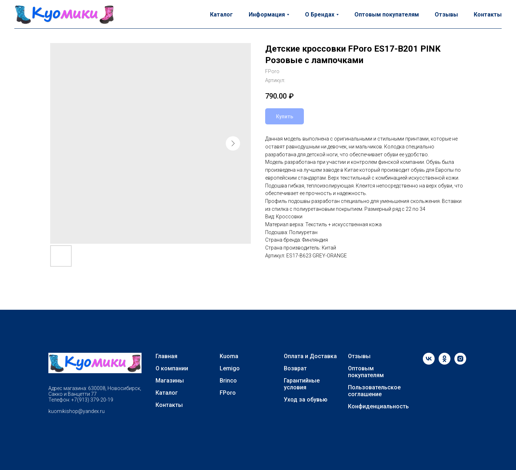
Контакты (488, 14)
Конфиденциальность (378, 406)
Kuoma (229, 356)
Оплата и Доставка (310, 356)
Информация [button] (267, 14)
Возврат (295, 368)
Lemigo (230, 368)
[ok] (444, 363)
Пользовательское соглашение (374, 391)
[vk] (429, 363)
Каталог (221, 14)
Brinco (228, 380)
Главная (166, 356)
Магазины (170, 380)
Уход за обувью (306, 399)
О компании (172, 368)
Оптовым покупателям (386, 14)
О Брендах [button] (319, 14)
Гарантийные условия (302, 384)
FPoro (228, 392)
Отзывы (446, 14)
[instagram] (460, 363)
